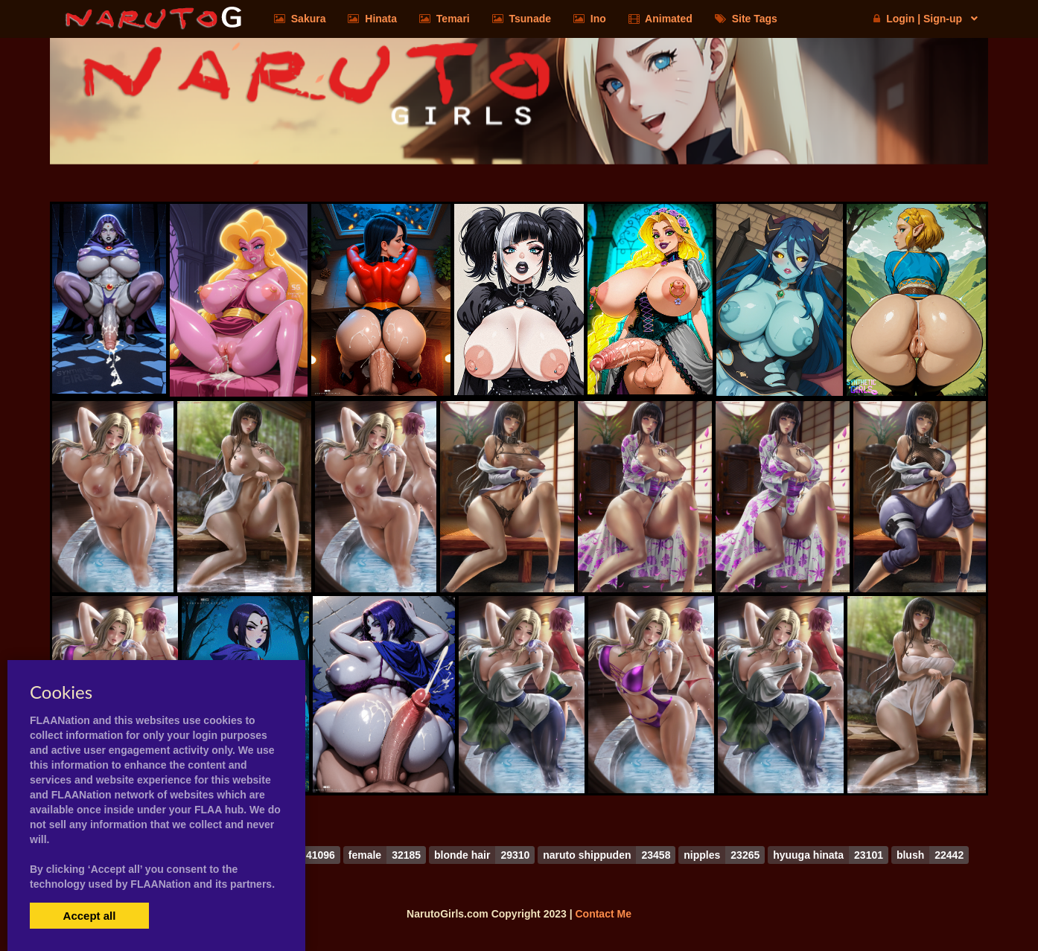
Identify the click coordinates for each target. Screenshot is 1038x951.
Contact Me (603, 914)
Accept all (89, 915)
